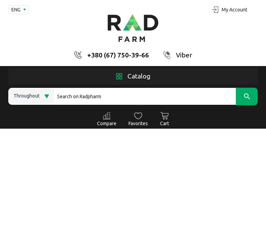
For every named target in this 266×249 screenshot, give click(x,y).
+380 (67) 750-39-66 (118, 55)
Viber (184, 55)
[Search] (156, 96)
